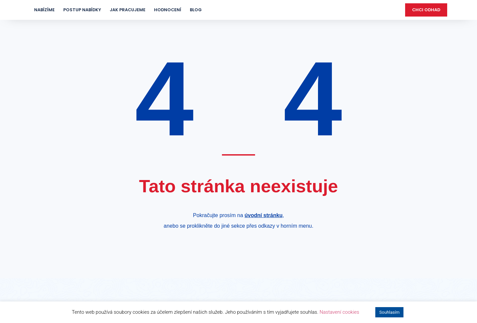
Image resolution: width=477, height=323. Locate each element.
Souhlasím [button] (389, 312)
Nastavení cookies (339, 312)
